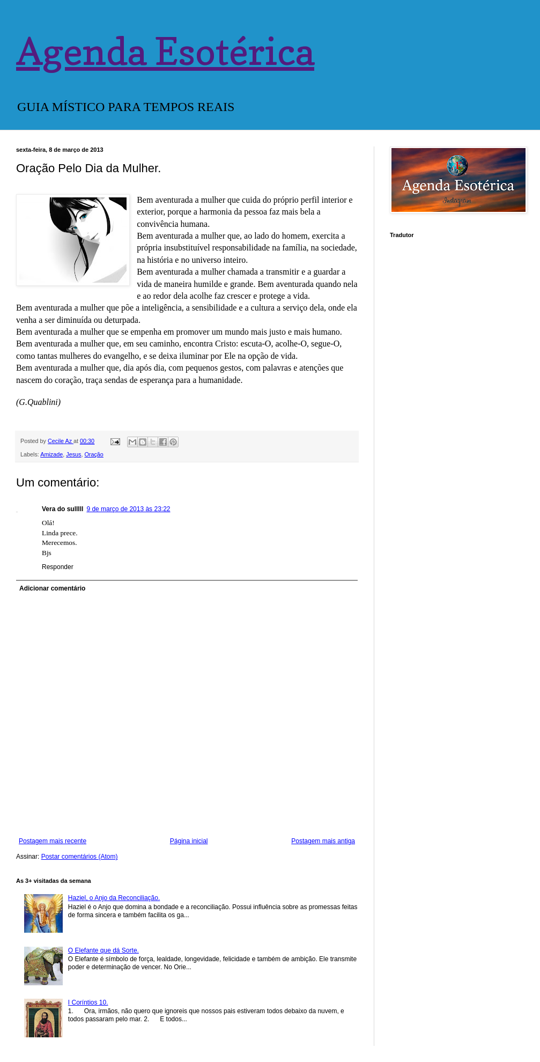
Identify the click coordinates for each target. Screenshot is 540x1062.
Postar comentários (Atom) (79, 856)
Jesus (73, 454)
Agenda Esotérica (165, 51)
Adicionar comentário (52, 588)
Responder (57, 567)
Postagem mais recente (52, 841)
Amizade (51, 454)
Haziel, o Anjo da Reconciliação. (114, 898)
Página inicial (189, 841)
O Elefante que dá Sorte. (103, 950)
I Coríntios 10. (88, 1002)
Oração (93, 454)
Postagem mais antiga (323, 841)
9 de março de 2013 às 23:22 (128, 509)
